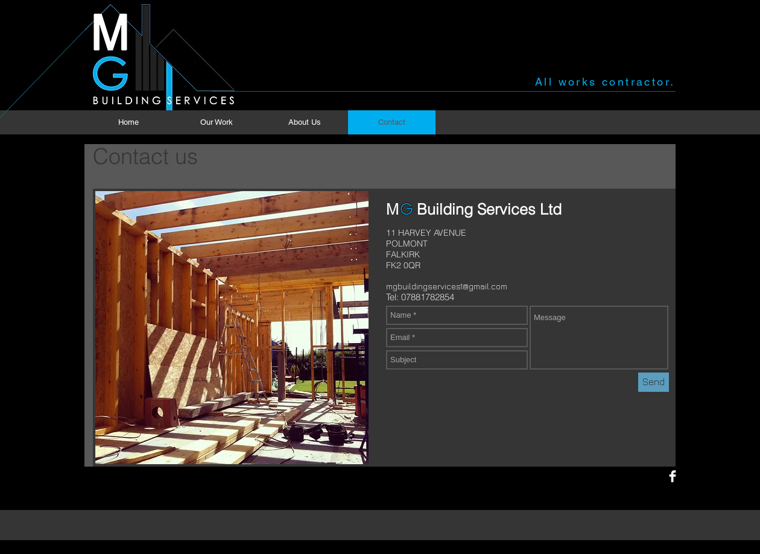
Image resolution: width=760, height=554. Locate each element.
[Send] (653, 382)
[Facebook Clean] (673, 476)
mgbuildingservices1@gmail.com (446, 286)
